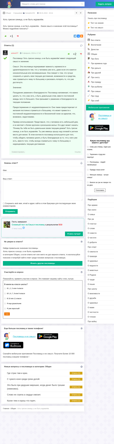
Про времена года (97, 63)
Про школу (92, 289)
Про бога (93, 58)
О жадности (93, 266)
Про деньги (94, 68)
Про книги (92, 210)
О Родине (92, 275)
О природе (92, 256)
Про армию (92, 205)
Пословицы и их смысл (24, 336)
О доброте (92, 242)
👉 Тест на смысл (95, 28)
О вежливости (94, 294)
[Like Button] (4, 36)
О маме (91, 307)
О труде (91, 280)
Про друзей (94, 72)
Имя (5, 170)
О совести (92, 233)
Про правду (94, 82)
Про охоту (94, 77)
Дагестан (93, 49)
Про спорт (92, 247)
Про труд (93, 96)
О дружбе (92, 298)
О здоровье (93, 261)
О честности (93, 312)
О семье (91, 214)
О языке (91, 284)
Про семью (94, 91)
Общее (92, 54)
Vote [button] (7, 314)
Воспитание (94, 44)
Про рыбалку (95, 86)
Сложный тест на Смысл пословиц (28, 225)
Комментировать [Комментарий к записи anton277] (18, 152)
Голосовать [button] (100, 190)
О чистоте (92, 238)
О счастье (92, 224)
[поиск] (52, 4)
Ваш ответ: (7, 179)
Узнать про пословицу (97, 18)
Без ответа (94, 40)
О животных (93, 270)
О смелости (93, 252)
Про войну (92, 321)
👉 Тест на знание (96, 23)
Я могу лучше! (74, 234)
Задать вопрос (105, 4)
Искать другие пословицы (43, 263)
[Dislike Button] (17, 36)
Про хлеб (93, 100)
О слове (91, 228)
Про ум (91, 219)
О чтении (92, 317)
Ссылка (78, 152)
